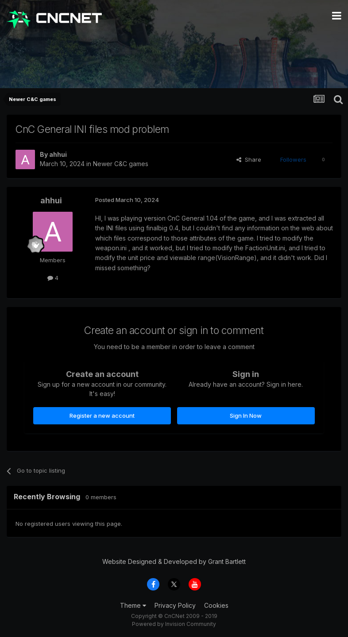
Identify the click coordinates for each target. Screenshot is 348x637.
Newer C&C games (120, 163)
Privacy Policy (175, 605)
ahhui (58, 154)
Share (248, 159)
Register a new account (102, 415)
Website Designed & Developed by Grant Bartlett (174, 561)
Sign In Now (246, 415)
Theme (133, 605)
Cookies (216, 605)
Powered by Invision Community (174, 624)
